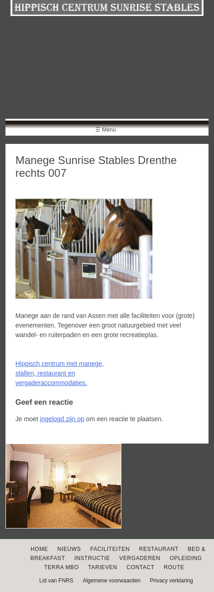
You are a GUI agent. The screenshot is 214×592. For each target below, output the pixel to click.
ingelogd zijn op (62, 419)
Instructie (92, 558)
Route (174, 567)
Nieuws (69, 549)
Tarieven (102, 567)
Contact (140, 567)
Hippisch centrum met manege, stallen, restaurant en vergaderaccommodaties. (60, 373)
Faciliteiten (110, 549)
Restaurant (158, 549)
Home (39, 549)
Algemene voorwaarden (112, 580)
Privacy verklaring (171, 580)
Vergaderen (139, 558)
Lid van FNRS (56, 580)
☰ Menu (105, 130)
